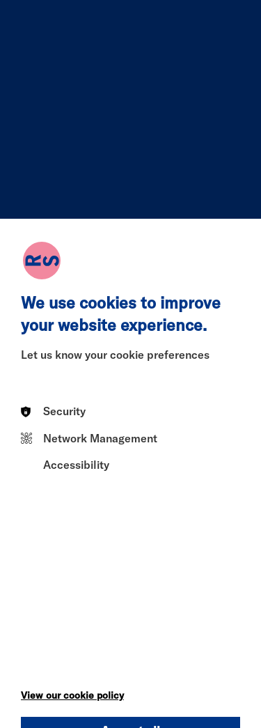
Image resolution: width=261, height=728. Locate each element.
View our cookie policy (72, 695)
